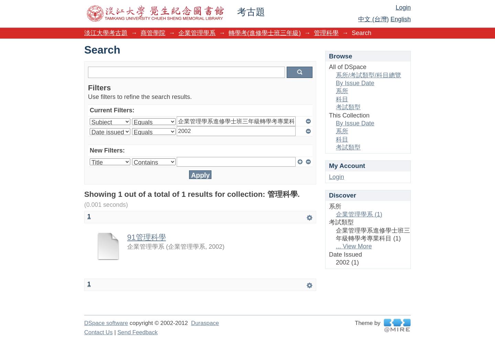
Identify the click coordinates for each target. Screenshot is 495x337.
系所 (342, 91)
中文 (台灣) (373, 19)
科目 (342, 99)
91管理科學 (146, 237)
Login (403, 7)
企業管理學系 (197, 33)
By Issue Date (355, 83)
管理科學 (326, 33)
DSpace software (106, 323)
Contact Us (98, 332)
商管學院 (153, 33)
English (400, 19)
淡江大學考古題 (106, 33)
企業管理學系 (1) (359, 214)
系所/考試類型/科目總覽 (368, 75)
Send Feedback (137, 332)
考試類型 (348, 107)
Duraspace (205, 323)
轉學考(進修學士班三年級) (265, 33)
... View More (354, 246)
